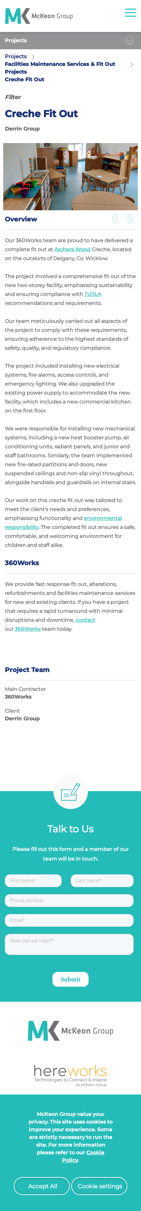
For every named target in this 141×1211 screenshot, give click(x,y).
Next (129, 220)
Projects (16, 40)
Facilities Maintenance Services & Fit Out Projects (60, 68)
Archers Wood (72, 249)
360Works (28, 629)
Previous (118, 220)
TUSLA (92, 294)
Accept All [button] (42, 1186)
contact (85, 620)
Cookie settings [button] (100, 1186)
